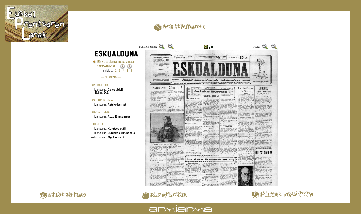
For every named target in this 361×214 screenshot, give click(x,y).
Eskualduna (115, 62)
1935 (101, 66)
